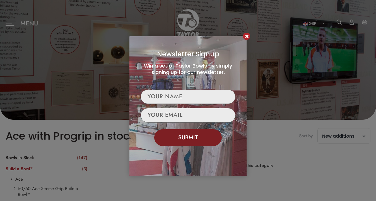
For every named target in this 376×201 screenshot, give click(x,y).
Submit (188, 137)
